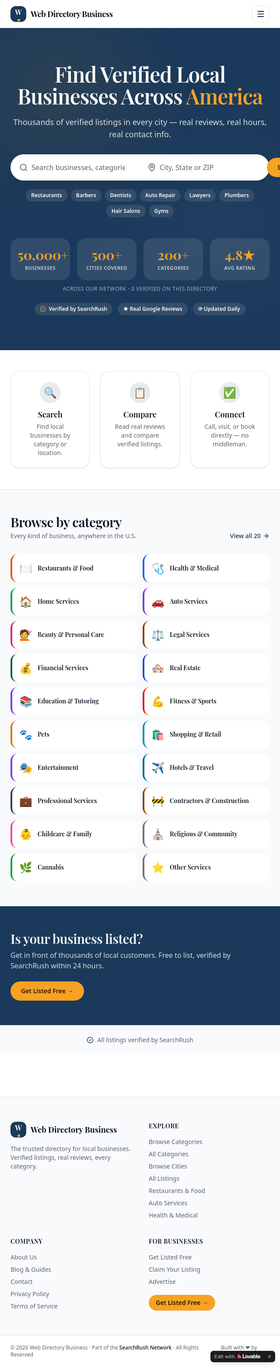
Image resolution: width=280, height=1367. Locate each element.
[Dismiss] (269, 1356)
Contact (21, 1281)
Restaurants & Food (177, 1190)
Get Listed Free (170, 1257)
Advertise (162, 1281)
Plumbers (236, 195)
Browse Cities (168, 1166)
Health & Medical (173, 1215)
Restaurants (46, 195)
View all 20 (250, 536)
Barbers (86, 195)
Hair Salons (126, 211)
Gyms (161, 211)
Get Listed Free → (47, 991)
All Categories (169, 1154)
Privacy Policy (29, 1294)
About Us (23, 1257)
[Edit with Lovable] (237, 1356)
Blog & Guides (30, 1269)
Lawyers (199, 195)
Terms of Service (34, 1306)
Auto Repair (160, 195)
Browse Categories (176, 1141)
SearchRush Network (145, 1347)
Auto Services (168, 1203)
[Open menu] (261, 14)
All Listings (164, 1178)
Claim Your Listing (174, 1269)
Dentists (120, 195)
